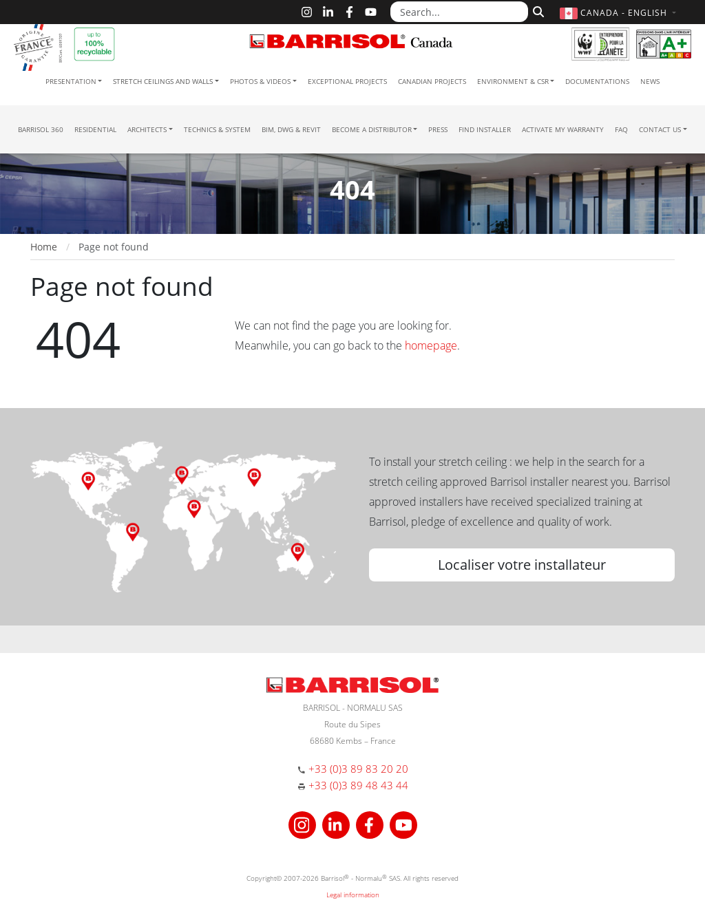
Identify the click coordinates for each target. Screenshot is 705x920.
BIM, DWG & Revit (291, 129)
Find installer (485, 129)
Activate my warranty (563, 129)
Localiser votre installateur (522, 564)
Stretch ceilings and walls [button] (163, 81)
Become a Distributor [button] (372, 129)
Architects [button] (147, 129)
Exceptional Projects (347, 81)
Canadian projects (432, 81)
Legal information (352, 894)
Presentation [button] (70, 81)
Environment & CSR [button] (513, 81)
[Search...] (459, 11)
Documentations (597, 81)
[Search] (536, 10)
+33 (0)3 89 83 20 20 (358, 768)
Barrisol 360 (40, 129)
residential (95, 129)
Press (438, 129)
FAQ (621, 129)
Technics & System (217, 129)
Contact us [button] (660, 129)
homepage (431, 345)
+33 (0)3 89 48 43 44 (358, 785)
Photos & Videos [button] (260, 81)
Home (43, 246)
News (650, 81)
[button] (619, 13)
